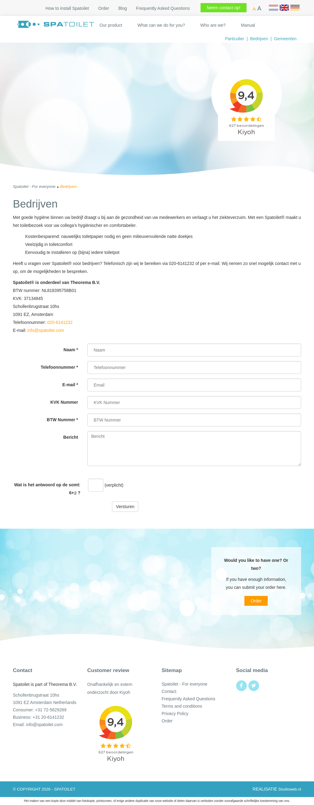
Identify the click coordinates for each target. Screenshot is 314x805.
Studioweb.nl (289, 789)
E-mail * (70, 384)
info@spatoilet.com (45, 330)
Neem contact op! (223, 7)
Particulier (234, 38)
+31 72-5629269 (50, 709)
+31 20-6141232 (48, 717)
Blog (122, 8)
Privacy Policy (175, 713)
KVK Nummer (64, 402)
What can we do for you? (161, 25)
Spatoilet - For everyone (184, 684)
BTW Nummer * (62, 419)
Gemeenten (285, 38)
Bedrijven (259, 38)
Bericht (70, 437)
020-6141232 (60, 322)
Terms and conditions (182, 706)
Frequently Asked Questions (163, 8)
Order (103, 8)
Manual (248, 25)
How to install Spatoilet (67, 8)
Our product (111, 25)
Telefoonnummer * (59, 367)
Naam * (70, 349)
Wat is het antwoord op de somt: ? (47, 488)
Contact (169, 691)
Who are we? (212, 25)
